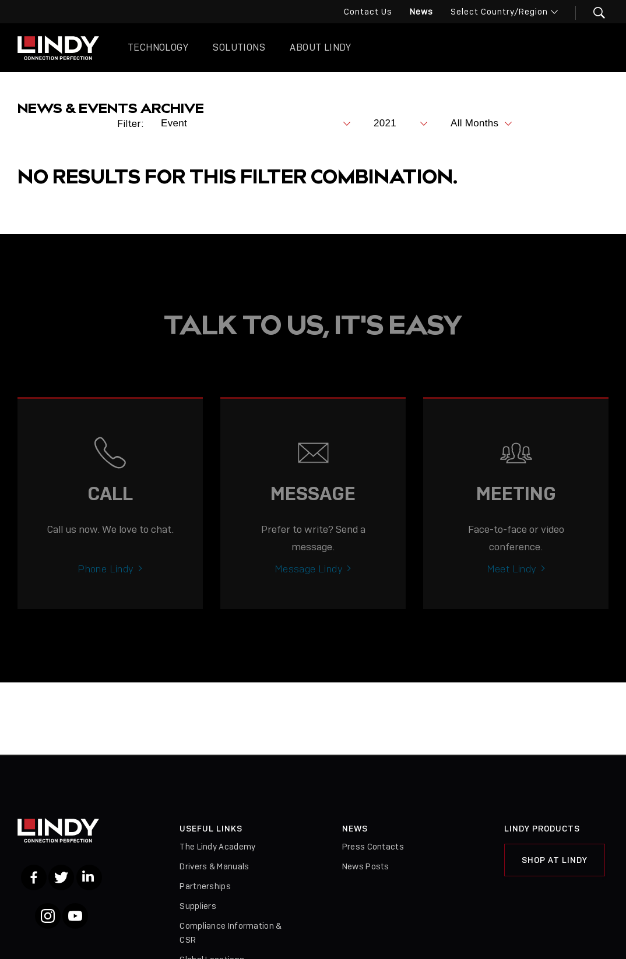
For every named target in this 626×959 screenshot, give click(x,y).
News (421, 11)
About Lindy (320, 47)
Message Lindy (309, 595)
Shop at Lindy (555, 860)
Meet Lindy (512, 595)
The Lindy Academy (217, 846)
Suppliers (198, 906)
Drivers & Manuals (214, 866)
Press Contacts (373, 846)
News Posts (365, 866)
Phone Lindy (105, 595)
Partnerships (205, 886)
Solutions (239, 47)
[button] (592, 13)
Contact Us (368, 11)
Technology (158, 47)
